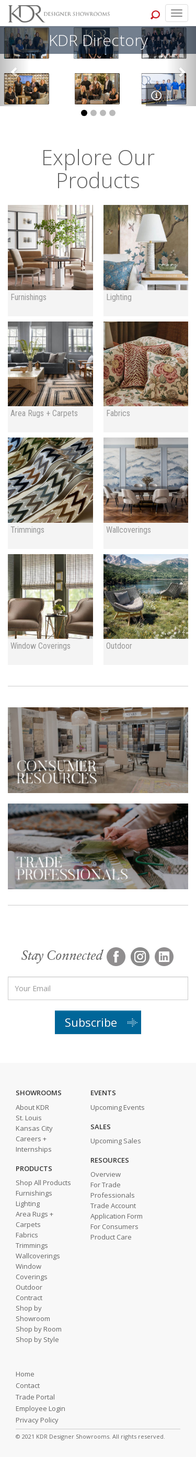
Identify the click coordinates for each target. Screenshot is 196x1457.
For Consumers (114, 1226)
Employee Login (40, 1408)
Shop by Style (37, 1339)
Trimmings (32, 1245)
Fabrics (27, 1235)
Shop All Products (43, 1182)
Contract (29, 1297)
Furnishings (34, 1193)
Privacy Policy (37, 1420)
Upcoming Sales (115, 1140)
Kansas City (34, 1128)
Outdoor (29, 1287)
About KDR (32, 1107)
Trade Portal (35, 1397)
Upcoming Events (117, 1107)
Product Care (111, 1237)
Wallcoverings (38, 1255)
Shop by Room (39, 1329)
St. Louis (29, 1117)
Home (25, 1374)
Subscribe (91, 1022)
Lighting (28, 1203)
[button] (14, 66)
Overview (105, 1174)
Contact (28, 1385)
